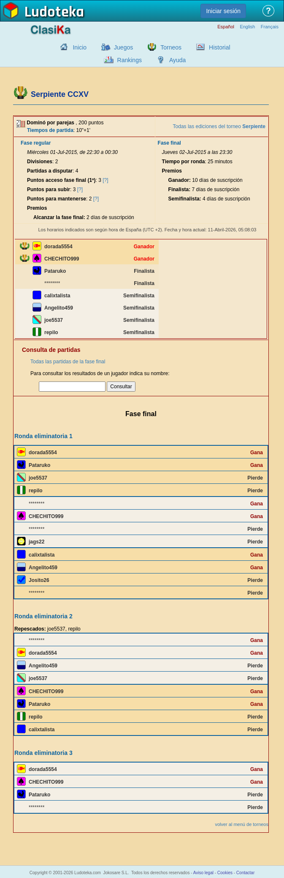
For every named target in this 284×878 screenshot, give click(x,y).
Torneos (170, 47)
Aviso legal (203, 872)
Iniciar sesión (223, 11)
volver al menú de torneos (241, 824)
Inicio (80, 47)
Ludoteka (54, 12)
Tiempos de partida (50, 130)
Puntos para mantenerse (56, 199)
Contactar (245, 872)
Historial (219, 47)
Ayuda (177, 60)
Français (270, 27)
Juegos (123, 47)
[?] (105, 180)
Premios (37, 208)
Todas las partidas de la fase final (67, 362)
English (247, 27)
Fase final (169, 143)
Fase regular (36, 143)
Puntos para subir (48, 189)
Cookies (225, 872)
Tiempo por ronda (183, 162)
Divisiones (39, 162)
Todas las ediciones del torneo (219, 126)
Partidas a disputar (50, 171)
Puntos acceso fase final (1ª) (61, 180)
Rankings (129, 60)
